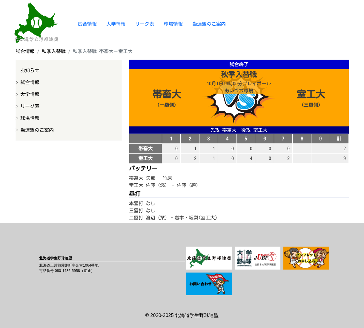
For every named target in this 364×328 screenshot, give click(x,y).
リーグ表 (144, 23)
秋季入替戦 (54, 51)
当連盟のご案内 (209, 23)
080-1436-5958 (67, 271)
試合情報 (87, 23)
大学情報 (115, 23)
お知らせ (29, 70)
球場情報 (173, 23)
